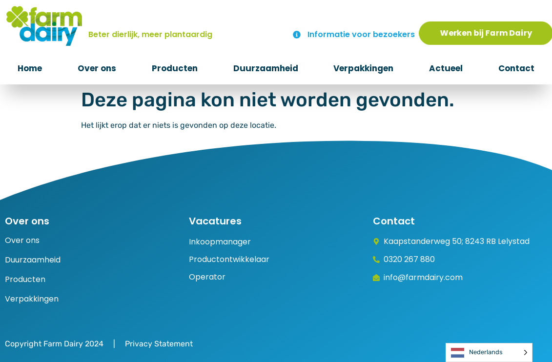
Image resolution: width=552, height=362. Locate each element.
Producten (175, 68)
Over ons (97, 68)
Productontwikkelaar (229, 259)
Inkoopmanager (220, 241)
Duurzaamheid (265, 68)
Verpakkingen (363, 68)
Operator (207, 276)
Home (30, 68)
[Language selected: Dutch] (489, 352)
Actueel (446, 68)
